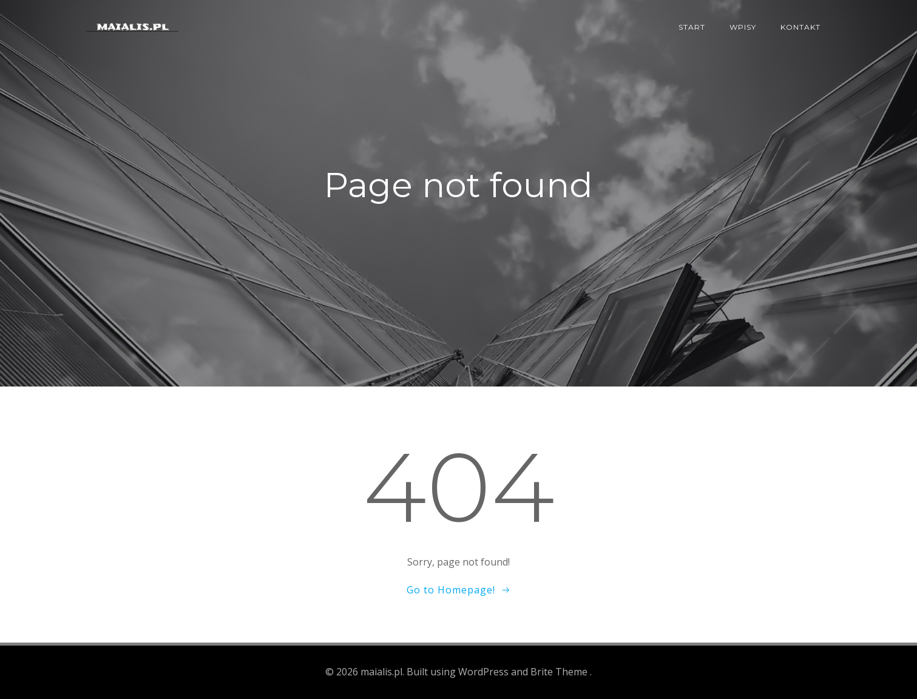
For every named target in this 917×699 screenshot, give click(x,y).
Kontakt (800, 27)
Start (691, 27)
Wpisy (742, 27)
